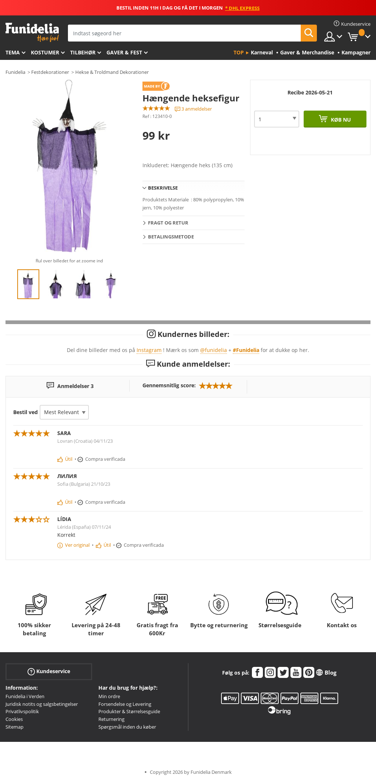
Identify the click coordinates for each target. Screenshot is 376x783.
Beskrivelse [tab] (163, 187)
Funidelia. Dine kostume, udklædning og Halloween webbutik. (32, 32)
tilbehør (82, 52)
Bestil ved (25, 412)
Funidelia (15, 72)
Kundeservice (49, 671)
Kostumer (45, 52)
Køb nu (340, 119)
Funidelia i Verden (25, 696)
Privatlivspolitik (22, 711)
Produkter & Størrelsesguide (129, 711)
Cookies (14, 719)
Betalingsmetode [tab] (171, 236)
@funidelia (213, 349)
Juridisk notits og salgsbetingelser (42, 704)
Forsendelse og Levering (124, 704)
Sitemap (15, 726)
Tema (13, 52)
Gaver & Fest (124, 52)
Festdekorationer (50, 72)
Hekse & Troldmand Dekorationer (112, 72)
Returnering (111, 719)
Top (239, 52)
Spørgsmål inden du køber (127, 726)
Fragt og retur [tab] (168, 222)
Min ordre (109, 696)
